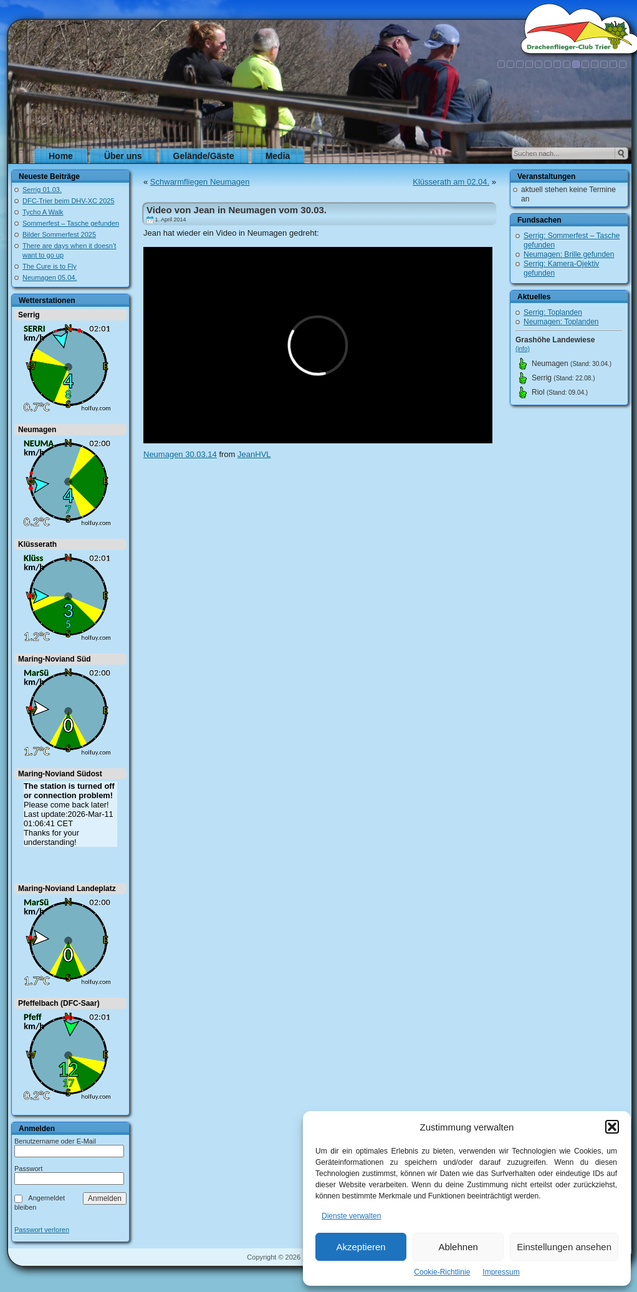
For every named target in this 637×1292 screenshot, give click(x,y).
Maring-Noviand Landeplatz (67, 888)
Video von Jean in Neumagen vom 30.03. (236, 210)
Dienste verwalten (351, 1216)
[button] (612, 1127)
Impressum (500, 1272)
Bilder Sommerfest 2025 (59, 234)
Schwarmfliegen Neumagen (200, 181)
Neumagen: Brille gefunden (569, 254)
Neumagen (37, 429)
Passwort (28, 1168)
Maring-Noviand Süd (54, 659)
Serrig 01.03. (42, 189)
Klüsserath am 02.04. (451, 181)
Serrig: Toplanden (553, 312)
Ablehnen (457, 1246)
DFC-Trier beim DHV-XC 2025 (68, 201)
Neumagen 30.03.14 (180, 454)
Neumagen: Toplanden (561, 321)
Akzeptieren (360, 1246)
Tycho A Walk (43, 212)
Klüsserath (37, 544)
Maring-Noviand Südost (60, 773)
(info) (522, 348)
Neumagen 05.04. (49, 277)
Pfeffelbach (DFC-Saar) (59, 1003)
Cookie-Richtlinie (442, 1272)
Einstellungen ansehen (564, 1246)
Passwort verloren (41, 1230)
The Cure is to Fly (49, 266)
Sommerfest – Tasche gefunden (70, 223)
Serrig (29, 315)
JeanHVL (254, 454)
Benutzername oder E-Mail (55, 1141)
